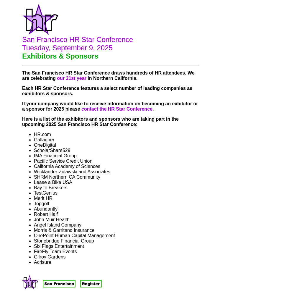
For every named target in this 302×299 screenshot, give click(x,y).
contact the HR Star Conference (116, 108)
